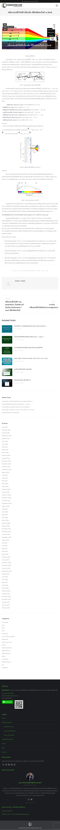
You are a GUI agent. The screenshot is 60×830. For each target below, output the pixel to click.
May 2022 (5, 515)
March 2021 (5, 554)
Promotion (5, 634)
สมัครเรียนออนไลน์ (9, 727)
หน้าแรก (4, 718)
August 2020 (6, 574)
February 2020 (6, 591)
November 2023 (6, 464)
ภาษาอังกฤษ (5, 659)
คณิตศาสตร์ (5, 639)
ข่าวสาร (4, 744)
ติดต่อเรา (4, 752)
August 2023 (5, 472)
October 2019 (6, 602)
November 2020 (6, 565)
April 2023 (5, 484)
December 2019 (6, 596)
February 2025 (6, 430)
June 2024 (5, 444)
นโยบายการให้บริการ (7, 811)
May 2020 (5, 582)
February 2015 (6, 608)
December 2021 (6, 529)
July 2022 (5, 509)
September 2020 (7, 571)
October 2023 (6, 467)
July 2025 (5, 427)
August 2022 (5, 506)
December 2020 (6, 563)
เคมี (3, 665)
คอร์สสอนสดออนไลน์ (7, 739)
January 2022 (6, 526)
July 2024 (5, 441)
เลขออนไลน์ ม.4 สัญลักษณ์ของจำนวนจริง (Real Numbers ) (30, 326)
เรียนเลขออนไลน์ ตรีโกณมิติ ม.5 (22, 380)
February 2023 (6, 489)
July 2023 (5, 475)
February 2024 (6, 455)
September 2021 (6, 537)
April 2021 (5, 551)
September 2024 (7, 436)
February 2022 (6, 523)
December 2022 (6, 495)
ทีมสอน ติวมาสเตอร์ (9, 735)
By (37, 271)
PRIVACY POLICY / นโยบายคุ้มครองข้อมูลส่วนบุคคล (15, 814)
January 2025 (6, 433)
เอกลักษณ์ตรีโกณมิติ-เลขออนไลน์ (23, 369)
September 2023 (6, 469)
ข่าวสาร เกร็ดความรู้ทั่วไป (8, 636)
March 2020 (5, 588)
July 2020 (5, 577)
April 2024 (5, 450)
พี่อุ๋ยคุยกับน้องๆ (6, 651)
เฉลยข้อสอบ (5, 667)
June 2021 (5, 546)
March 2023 (5, 486)
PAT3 (3, 631)
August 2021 (5, 540)
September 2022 (7, 503)
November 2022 (6, 498)
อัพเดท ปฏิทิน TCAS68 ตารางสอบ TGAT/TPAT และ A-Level (31, 358)
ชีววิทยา (4, 645)
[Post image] (7, 329)
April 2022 (5, 517)
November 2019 (6, 599)
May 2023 (4, 481)
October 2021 (6, 534)
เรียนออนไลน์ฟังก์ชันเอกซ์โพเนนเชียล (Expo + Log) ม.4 (29, 337)
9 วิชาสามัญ (5, 622)
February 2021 (6, 557)
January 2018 (5, 605)
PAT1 (3, 628)
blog (5, 24)
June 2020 (5, 580)
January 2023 (6, 492)
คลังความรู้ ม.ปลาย (8, 27)
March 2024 (5, 453)
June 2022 (5, 512)
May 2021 (4, 548)
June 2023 (5, 478)
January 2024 (6, 458)
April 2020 (5, 585)
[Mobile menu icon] (56, 5)
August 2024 (5, 438)
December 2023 (6, 461)
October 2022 (6, 500)
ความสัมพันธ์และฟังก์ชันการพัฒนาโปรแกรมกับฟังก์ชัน (28, 347)
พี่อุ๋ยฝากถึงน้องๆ (6, 653)
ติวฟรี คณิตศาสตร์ (6, 648)
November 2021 (6, 532)
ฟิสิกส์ (5, 29)
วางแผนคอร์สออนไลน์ (9, 731)
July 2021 (4, 543)
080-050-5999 (8, 693)
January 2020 (6, 594)
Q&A (3, 748)
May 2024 (5, 447)
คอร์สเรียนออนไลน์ (7, 722)
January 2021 (5, 560)
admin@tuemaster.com (12, 696)
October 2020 (6, 568)
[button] (26, 802)
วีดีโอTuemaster (6, 662)
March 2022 (5, 520)
